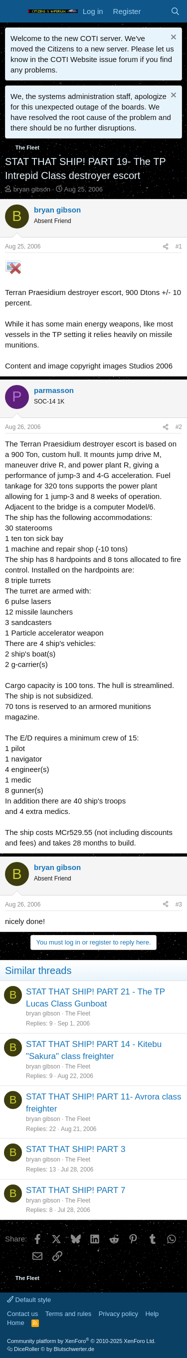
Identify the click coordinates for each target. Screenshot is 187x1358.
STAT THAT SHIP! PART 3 (75, 1149)
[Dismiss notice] (172, 38)
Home (15, 1322)
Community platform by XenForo (81, 1341)
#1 (179, 246)
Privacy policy (118, 1314)
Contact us (22, 1314)
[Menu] (13, 12)
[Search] (175, 11)
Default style (29, 1300)
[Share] (165, 246)
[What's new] (155, 11)
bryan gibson (31, 189)
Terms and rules (68, 1314)
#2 (179, 427)
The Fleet (78, 1013)
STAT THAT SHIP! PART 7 (75, 1190)
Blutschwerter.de (74, 1349)
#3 (179, 904)
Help (152, 1314)
